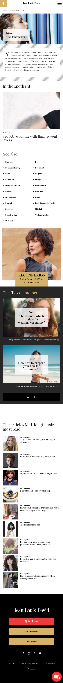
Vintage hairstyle (42, 215)
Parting (38, 197)
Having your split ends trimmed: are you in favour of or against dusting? (39, 509)
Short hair (9, 209)
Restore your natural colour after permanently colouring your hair (35, 543)
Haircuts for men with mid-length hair (37, 456)
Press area (31, 669)
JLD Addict (31, 641)
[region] (31, 63)
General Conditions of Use (29, 664)
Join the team (31, 631)
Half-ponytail (40, 185)
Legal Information (49, 664)
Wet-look (9, 221)
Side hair (39, 209)
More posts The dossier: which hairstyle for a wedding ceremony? (34, 339)
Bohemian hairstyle (13, 168)
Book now (31, 621)
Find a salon (11, 664)
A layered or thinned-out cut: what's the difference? (38, 441)
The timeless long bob (30, 524)
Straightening (11, 215)
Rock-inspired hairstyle (45, 203)
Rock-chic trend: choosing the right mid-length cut (38, 560)
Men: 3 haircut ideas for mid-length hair (38, 473)
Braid (7, 173)
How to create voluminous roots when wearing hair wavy (37, 577)
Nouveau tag (10, 197)
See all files (31, 397)
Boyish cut (39, 168)
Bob (37, 162)
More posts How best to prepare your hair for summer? (38, 386)
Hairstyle (11, 10)
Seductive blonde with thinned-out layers (30, 138)
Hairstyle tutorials (13, 185)
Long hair (39, 191)
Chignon (38, 173)
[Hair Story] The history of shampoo (36, 491)
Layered (8, 191)
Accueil (5, 10)
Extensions (10, 179)
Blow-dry (9, 162)
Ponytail (8, 203)
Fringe (38, 179)
